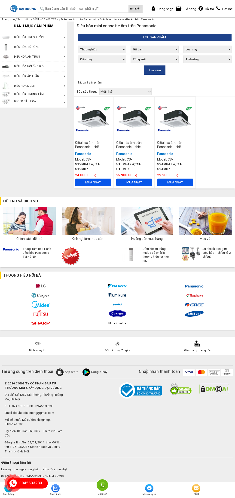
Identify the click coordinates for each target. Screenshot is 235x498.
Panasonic (83, 154)
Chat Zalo (55, 490)
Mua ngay (93, 182)
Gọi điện (102, 485)
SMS (196, 490)
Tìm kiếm (135, 8)
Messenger (149, 490)
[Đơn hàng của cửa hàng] (125, 91)
